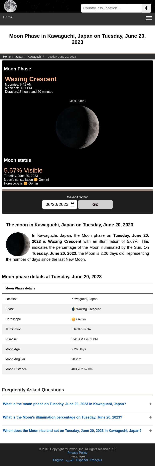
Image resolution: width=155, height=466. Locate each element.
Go (95, 204)
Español (82, 460)
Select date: (77, 197)
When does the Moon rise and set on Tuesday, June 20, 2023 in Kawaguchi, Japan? (72, 431)
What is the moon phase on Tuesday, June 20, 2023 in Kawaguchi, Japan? (64, 404)
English (58, 460)
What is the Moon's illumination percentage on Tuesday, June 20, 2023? (62, 417)
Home (7, 17)
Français (96, 460)
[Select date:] (59, 204)
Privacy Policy (77, 452)
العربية (70, 460)
